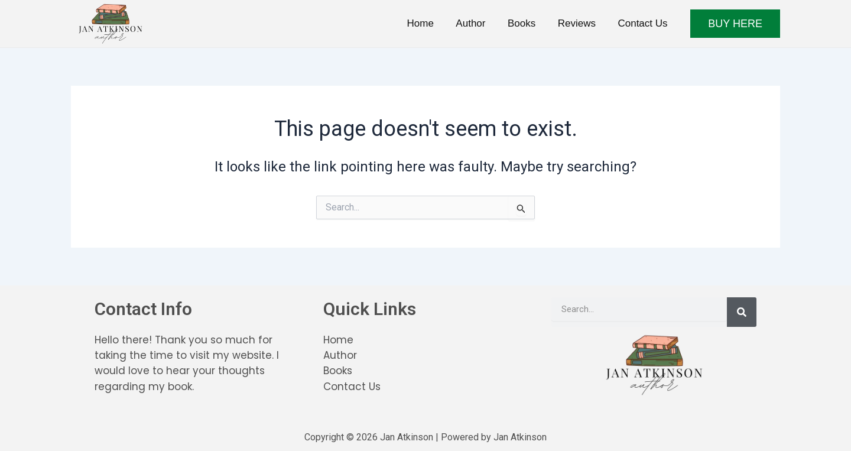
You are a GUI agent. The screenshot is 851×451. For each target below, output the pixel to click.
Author (478, 23)
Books (527, 23)
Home (429, 23)
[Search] (741, 312)
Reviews (580, 23)
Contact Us (643, 23)
